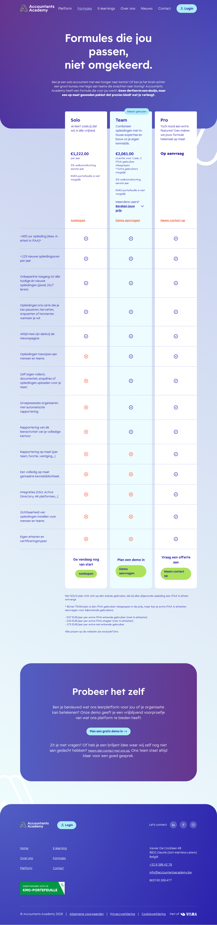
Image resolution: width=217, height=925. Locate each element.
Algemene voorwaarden (86, 914)
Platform (65, 8)
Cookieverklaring (154, 914)
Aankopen (78, 220)
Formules (85, 8)
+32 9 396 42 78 (160, 865)
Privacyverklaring (122, 914)
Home (24, 848)
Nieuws (147, 8)
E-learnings (106, 8)
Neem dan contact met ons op (109, 751)
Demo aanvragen (128, 220)
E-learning (60, 848)
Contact (164, 8)
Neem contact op (173, 220)
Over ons (128, 8)
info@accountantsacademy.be (170, 873)
